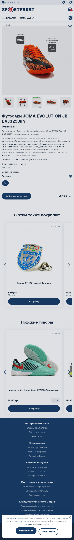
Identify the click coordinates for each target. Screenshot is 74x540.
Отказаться (48, 531)
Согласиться (26, 530)
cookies (22, 521)
